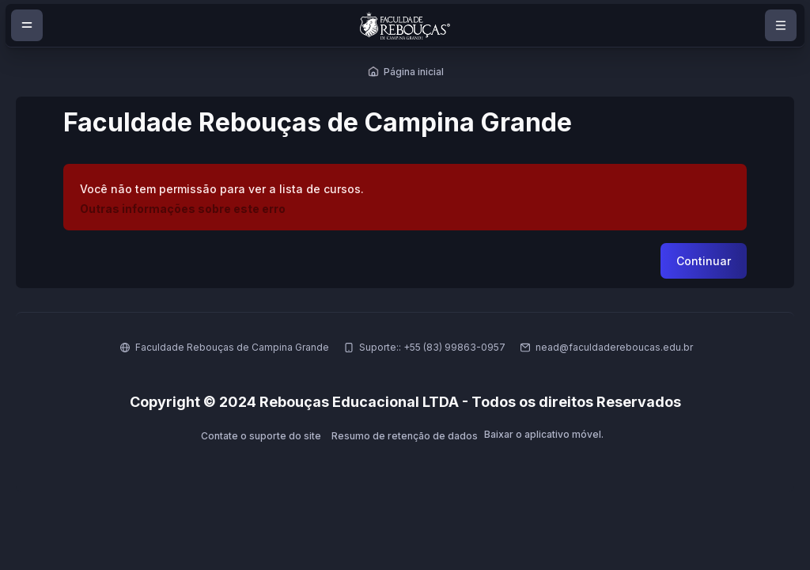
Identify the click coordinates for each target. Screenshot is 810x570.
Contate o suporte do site (261, 436)
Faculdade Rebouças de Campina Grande (232, 347)
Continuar (703, 261)
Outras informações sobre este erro (183, 208)
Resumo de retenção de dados (404, 436)
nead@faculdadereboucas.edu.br (614, 347)
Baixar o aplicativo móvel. (544, 434)
